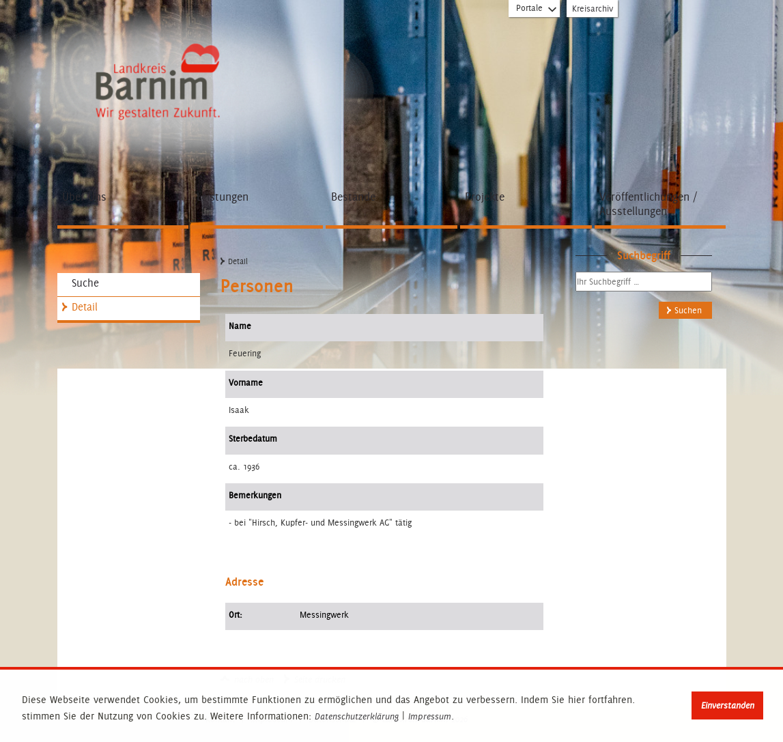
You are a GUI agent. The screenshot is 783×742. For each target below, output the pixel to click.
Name (240, 326)
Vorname (246, 382)
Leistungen (222, 196)
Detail (85, 306)
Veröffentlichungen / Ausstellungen (648, 204)
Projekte (484, 196)
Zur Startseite (160, 66)
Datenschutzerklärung (357, 716)
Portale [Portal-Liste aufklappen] (537, 10)
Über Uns (84, 196)
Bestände (353, 196)
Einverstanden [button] (727, 705)
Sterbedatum (253, 438)
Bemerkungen (255, 495)
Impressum (429, 716)
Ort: (235, 615)
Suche (85, 282)
